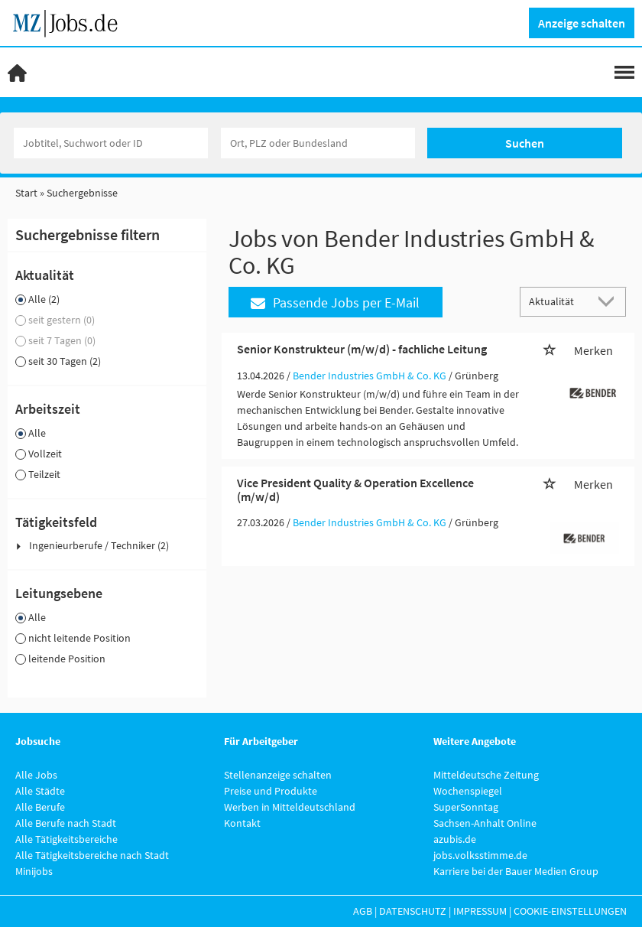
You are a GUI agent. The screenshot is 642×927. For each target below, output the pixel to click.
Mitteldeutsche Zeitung (486, 775)
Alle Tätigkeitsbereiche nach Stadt (92, 855)
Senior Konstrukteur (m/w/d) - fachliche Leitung (362, 348)
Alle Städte (40, 791)
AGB (362, 911)
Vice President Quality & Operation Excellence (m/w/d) (355, 489)
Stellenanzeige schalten (278, 775)
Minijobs (34, 871)
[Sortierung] (558, 301)
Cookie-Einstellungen (570, 911)
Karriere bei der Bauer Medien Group (515, 871)
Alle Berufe (40, 807)
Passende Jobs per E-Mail (335, 302)
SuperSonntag (465, 807)
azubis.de (454, 839)
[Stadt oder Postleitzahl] (318, 143)
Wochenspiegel (467, 791)
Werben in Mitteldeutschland (289, 807)
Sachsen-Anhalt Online (485, 823)
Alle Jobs (36, 775)
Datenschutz (412, 911)
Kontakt (242, 823)
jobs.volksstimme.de (480, 855)
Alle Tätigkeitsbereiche (66, 839)
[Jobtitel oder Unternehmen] (111, 143)
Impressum (480, 911)
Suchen (524, 143)
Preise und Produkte (270, 791)
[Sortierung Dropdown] (610, 301)
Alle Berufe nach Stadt (65, 823)
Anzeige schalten (581, 23)
